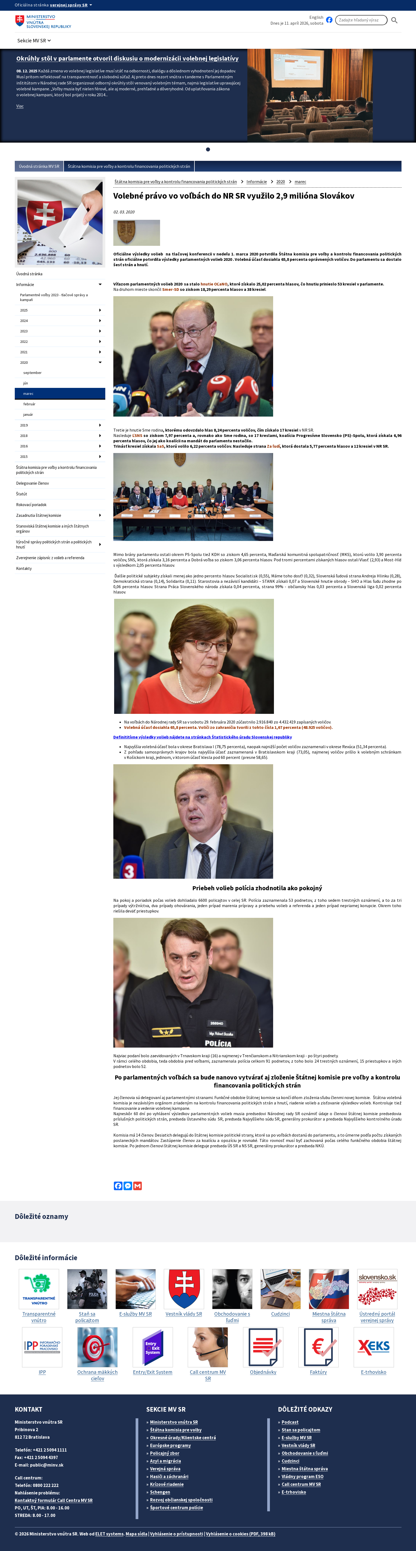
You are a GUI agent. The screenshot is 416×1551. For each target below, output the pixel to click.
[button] (34, 39)
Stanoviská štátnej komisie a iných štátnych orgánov (52, 529)
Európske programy (170, 1445)
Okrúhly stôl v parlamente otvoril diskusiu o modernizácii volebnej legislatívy (127, 58)
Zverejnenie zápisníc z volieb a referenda (50, 557)
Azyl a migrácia (165, 1461)
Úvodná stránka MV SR (39, 166)
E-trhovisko (294, 1492)
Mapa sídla (136, 1534)
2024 (24, 320)
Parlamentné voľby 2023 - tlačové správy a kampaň (54, 297)
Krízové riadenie (167, 1484)
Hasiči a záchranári (169, 1476)
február (29, 404)
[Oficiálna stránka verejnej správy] (72, 5)
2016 (24, 446)
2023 (24, 331)
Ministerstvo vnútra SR (174, 1422)
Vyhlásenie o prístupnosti (176, 1534)
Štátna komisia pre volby (176, 1430)
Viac (20, 106)
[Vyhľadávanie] (361, 20)
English (316, 17)
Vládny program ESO (303, 1476)
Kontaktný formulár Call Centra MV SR (54, 1500)
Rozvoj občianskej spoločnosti (181, 1500)
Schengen (160, 1492)
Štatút (21, 493)
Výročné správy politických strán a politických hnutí (54, 544)
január (28, 414)
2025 (24, 310)
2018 (24, 435)
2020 (24, 362)
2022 (24, 341)
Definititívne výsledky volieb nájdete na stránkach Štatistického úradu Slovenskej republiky (202, 737)
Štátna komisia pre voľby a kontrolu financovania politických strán (129, 166)
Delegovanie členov (32, 483)
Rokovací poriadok (31, 504)
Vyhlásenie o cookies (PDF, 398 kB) (241, 1534)
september (32, 372)
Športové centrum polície (176, 1508)
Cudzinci (290, 1461)
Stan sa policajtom (301, 1430)
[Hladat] (394, 20)
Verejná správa (165, 1469)
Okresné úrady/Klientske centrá (183, 1438)
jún (25, 383)
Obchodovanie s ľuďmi (305, 1453)
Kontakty (24, 568)
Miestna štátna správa (305, 1469)
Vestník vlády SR (298, 1445)
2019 (24, 425)
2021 (24, 352)
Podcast (290, 1422)
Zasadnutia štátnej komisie (38, 515)
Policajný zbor (164, 1453)
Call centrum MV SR (301, 1484)
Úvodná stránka (29, 273)
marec (28, 393)
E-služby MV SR (297, 1438)
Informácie (25, 284)
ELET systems (109, 1534)
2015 (24, 456)
